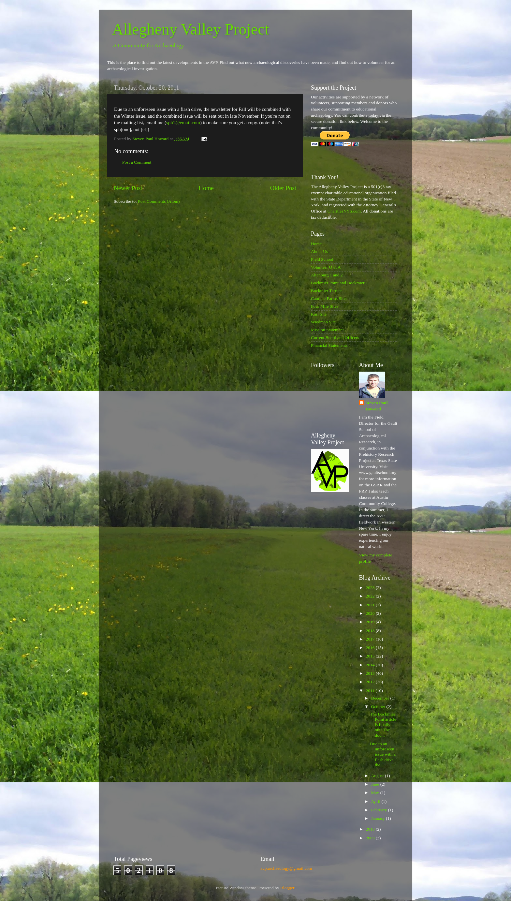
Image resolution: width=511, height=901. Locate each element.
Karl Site (319, 314)
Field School (322, 259)
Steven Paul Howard (377, 405)
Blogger (287, 887)
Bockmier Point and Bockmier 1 (339, 282)
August (378, 775)
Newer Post (128, 188)
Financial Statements (329, 345)
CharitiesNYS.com (344, 211)
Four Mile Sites (324, 306)
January (378, 818)
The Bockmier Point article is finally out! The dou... (383, 725)
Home (206, 188)
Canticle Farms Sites (329, 298)
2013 (370, 673)
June (375, 784)
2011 (370, 690)
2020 (370, 613)
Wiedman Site (323, 321)
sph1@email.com (183, 122)
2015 (370, 656)
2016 (370, 647)
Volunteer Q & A (326, 267)
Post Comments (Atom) (159, 201)
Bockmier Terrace (327, 290)
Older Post (283, 188)
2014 (370, 664)
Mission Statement (327, 329)
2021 (370, 604)
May (375, 792)
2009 (370, 837)
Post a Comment (136, 162)
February (379, 809)
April (376, 801)
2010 (370, 829)
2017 (370, 639)
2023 (370, 587)
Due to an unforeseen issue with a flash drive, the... (383, 754)
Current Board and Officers (335, 337)
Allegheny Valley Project (190, 29)
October (379, 706)
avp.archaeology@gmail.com (286, 868)
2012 (370, 681)
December (380, 698)
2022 (370, 596)
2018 (370, 630)
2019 (370, 621)
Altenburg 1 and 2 (327, 275)
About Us (319, 251)
